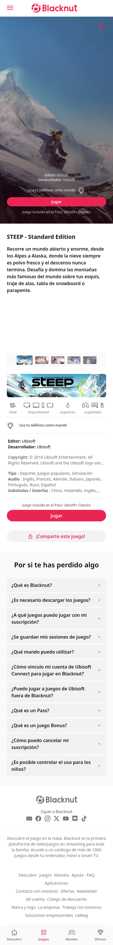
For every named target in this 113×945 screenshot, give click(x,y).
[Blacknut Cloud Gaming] (54, 8)
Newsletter (87, 891)
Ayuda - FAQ (83, 875)
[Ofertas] (100, 935)
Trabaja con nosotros (82, 907)
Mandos (61, 875)
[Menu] (10, 8)
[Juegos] (44, 935)
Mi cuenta (35, 899)
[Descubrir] (14, 935)
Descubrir (28, 875)
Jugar (56, 201)
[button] (56, 190)
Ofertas (67, 891)
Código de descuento (67, 899)
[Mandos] (72, 935)
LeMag (81, 915)
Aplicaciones (56, 883)
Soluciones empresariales (49, 915)
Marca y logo (23, 907)
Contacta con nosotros (37, 891)
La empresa (49, 907)
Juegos (45, 875)
